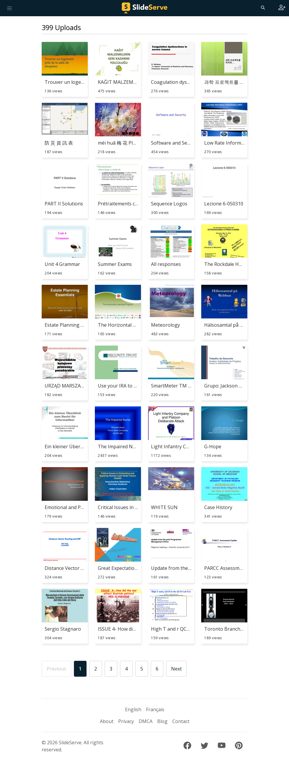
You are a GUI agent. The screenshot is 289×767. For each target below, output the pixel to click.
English (133, 709)
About (106, 721)
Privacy (126, 721)
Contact (180, 721)
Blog (162, 721)
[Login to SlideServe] (282, 8)
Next (176, 668)
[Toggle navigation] (9, 8)
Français (155, 709)
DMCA (145, 721)
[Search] (262, 7)
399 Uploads (61, 27)
